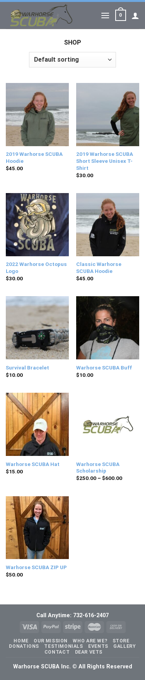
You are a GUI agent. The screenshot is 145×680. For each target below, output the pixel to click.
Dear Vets (89, 652)
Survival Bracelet (27, 367)
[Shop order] (72, 59)
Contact (57, 652)
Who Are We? (90, 641)
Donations (24, 646)
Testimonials (63, 646)
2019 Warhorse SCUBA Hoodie (34, 157)
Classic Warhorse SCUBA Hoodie (98, 267)
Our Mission (51, 641)
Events (98, 646)
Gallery (124, 646)
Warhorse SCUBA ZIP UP (36, 567)
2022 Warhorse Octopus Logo (36, 267)
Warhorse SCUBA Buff (104, 367)
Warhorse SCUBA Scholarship (97, 467)
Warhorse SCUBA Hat (33, 464)
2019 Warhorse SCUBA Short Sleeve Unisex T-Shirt (104, 161)
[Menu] (105, 15)
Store (121, 641)
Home (21, 641)
